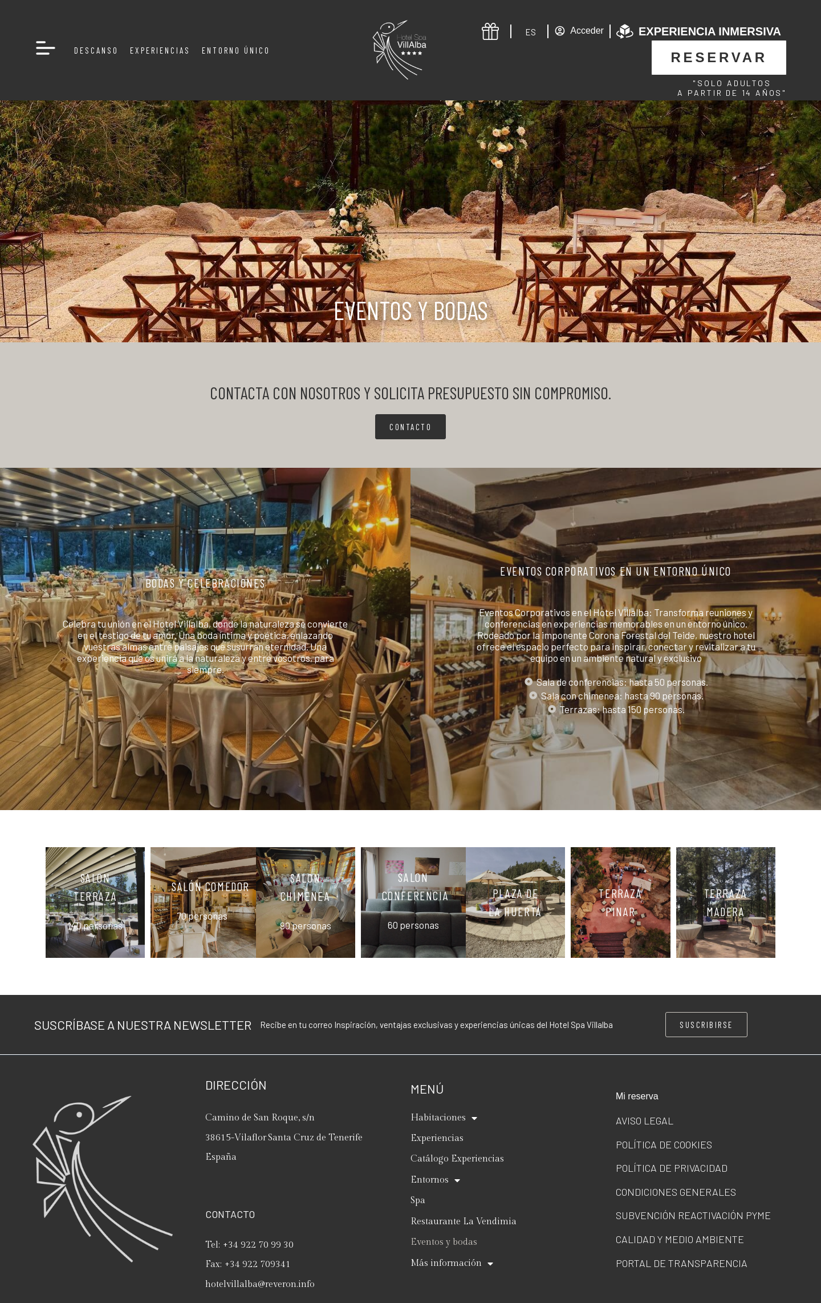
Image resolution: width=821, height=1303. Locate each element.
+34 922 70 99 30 (258, 1245)
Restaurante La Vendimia (463, 1221)
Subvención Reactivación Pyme (693, 1215)
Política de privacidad (671, 1168)
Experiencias (160, 50)
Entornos (435, 1180)
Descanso (96, 50)
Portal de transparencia (681, 1263)
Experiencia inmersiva (710, 31)
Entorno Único (236, 50)
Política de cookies (664, 1144)
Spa (417, 1200)
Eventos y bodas (443, 1242)
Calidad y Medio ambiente (680, 1239)
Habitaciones (443, 1118)
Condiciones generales (676, 1191)
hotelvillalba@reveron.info (260, 1284)
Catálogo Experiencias (457, 1159)
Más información (451, 1263)
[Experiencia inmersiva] (624, 31)
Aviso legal (644, 1120)
